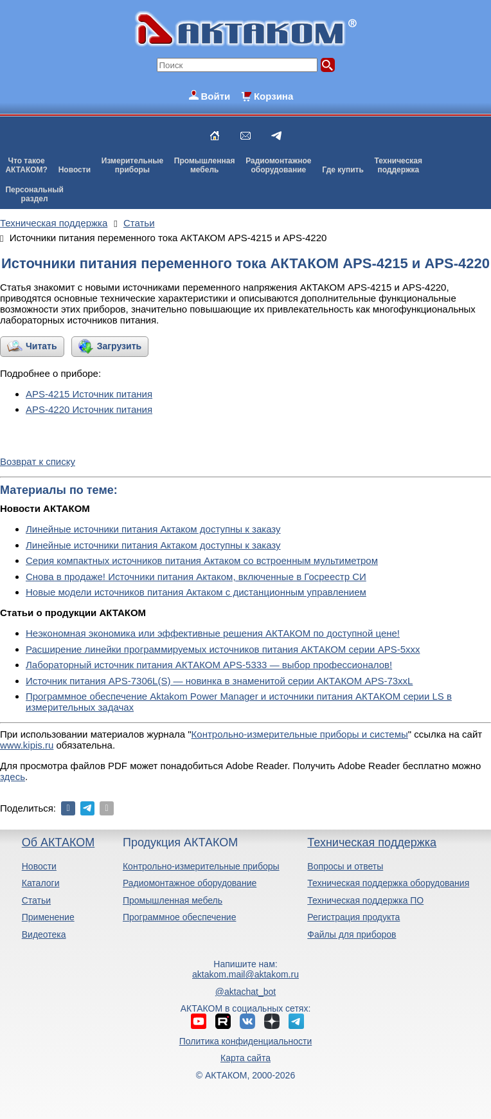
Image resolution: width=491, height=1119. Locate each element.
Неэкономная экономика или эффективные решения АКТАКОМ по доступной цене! (213, 633)
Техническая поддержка (371, 842)
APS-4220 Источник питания (89, 409)
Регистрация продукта (353, 917)
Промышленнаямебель (204, 165)
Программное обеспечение (180, 917)
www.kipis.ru (26, 745)
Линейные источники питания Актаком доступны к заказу (153, 528)
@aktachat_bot (245, 992)
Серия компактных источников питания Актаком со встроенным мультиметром (202, 560)
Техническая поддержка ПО (365, 900)
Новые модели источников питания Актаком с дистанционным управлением (196, 592)
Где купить (343, 169)
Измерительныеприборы (132, 165)
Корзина (273, 96)
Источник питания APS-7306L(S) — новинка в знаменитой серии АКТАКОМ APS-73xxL (219, 680)
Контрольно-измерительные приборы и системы (300, 734)
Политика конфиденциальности (245, 1041)
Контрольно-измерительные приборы (201, 866)
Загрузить (119, 346)
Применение (48, 917)
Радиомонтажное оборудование (189, 883)
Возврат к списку (37, 461)
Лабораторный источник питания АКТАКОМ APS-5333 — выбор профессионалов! (209, 664)
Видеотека (44, 934)
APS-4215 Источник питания (89, 393)
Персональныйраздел (34, 194)
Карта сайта (245, 1058)
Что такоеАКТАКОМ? (26, 165)
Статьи (36, 900)
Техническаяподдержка (398, 165)
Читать (41, 346)
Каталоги (41, 883)
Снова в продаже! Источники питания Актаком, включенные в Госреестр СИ (196, 576)
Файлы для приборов (351, 934)
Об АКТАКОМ (58, 842)
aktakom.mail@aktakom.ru (245, 974)
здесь (12, 776)
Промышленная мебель (172, 900)
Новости (74, 169)
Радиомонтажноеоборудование (278, 165)
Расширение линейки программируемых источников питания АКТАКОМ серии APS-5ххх (223, 649)
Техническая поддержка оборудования (388, 883)
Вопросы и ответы (345, 866)
